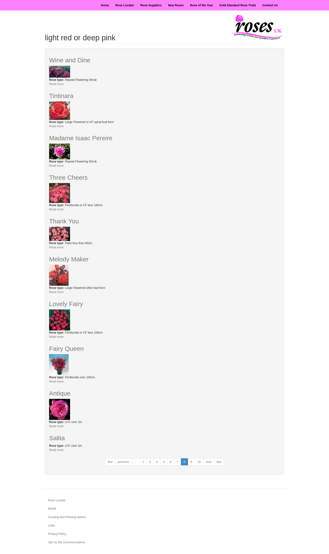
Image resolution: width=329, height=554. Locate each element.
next (208, 462)
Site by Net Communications (66, 542)
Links (51, 525)
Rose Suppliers (151, 5)
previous (123, 462)
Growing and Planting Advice (67, 517)
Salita (57, 438)
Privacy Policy (57, 534)
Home (105, 5)
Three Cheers (68, 177)
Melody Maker (69, 259)
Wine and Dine (69, 60)
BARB (52, 508)
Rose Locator (124, 5)
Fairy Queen (66, 348)
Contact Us (270, 5)
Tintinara (61, 95)
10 (199, 462)
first (110, 462)
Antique (59, 393)
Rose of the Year (201, 5)
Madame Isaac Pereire (80, 138)
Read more (56, 84)
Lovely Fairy (66, 303)
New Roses (176, 5)
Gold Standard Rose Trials (237, 5)
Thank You (64, 221)
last (219, 462)
